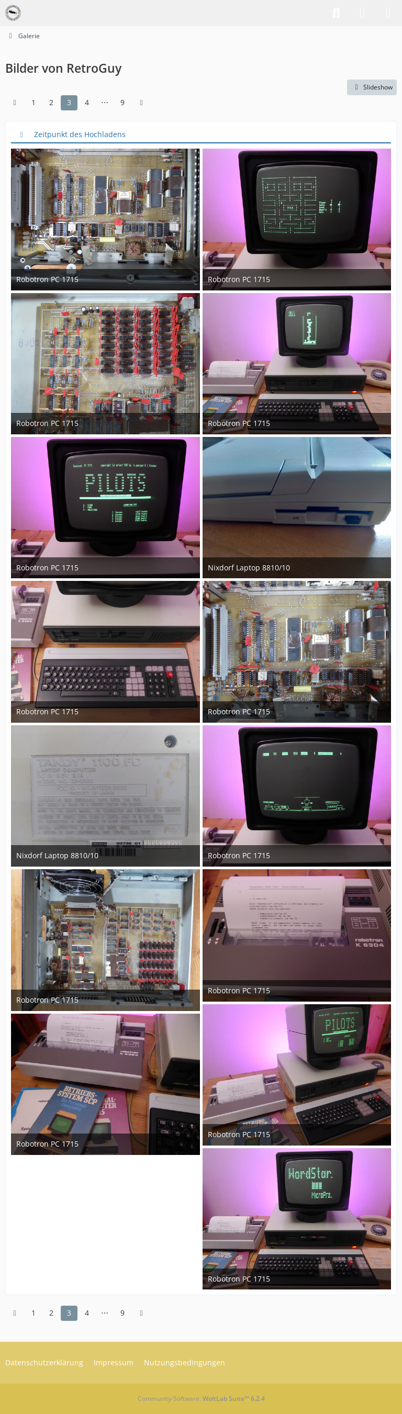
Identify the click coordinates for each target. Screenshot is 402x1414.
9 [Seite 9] (122, 102)
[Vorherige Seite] (14, 102)
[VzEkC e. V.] (13, 13)
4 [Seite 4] (87, 102)
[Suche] (336, 13)
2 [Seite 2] (51, 102)
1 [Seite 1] (33, 102)
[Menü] (388, 13)
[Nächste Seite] (141, 102)
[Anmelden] (362, 13)
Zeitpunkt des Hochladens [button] (80, 134)
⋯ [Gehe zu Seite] (104, 102)
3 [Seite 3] (69, 102)
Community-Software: (201, 1398)
